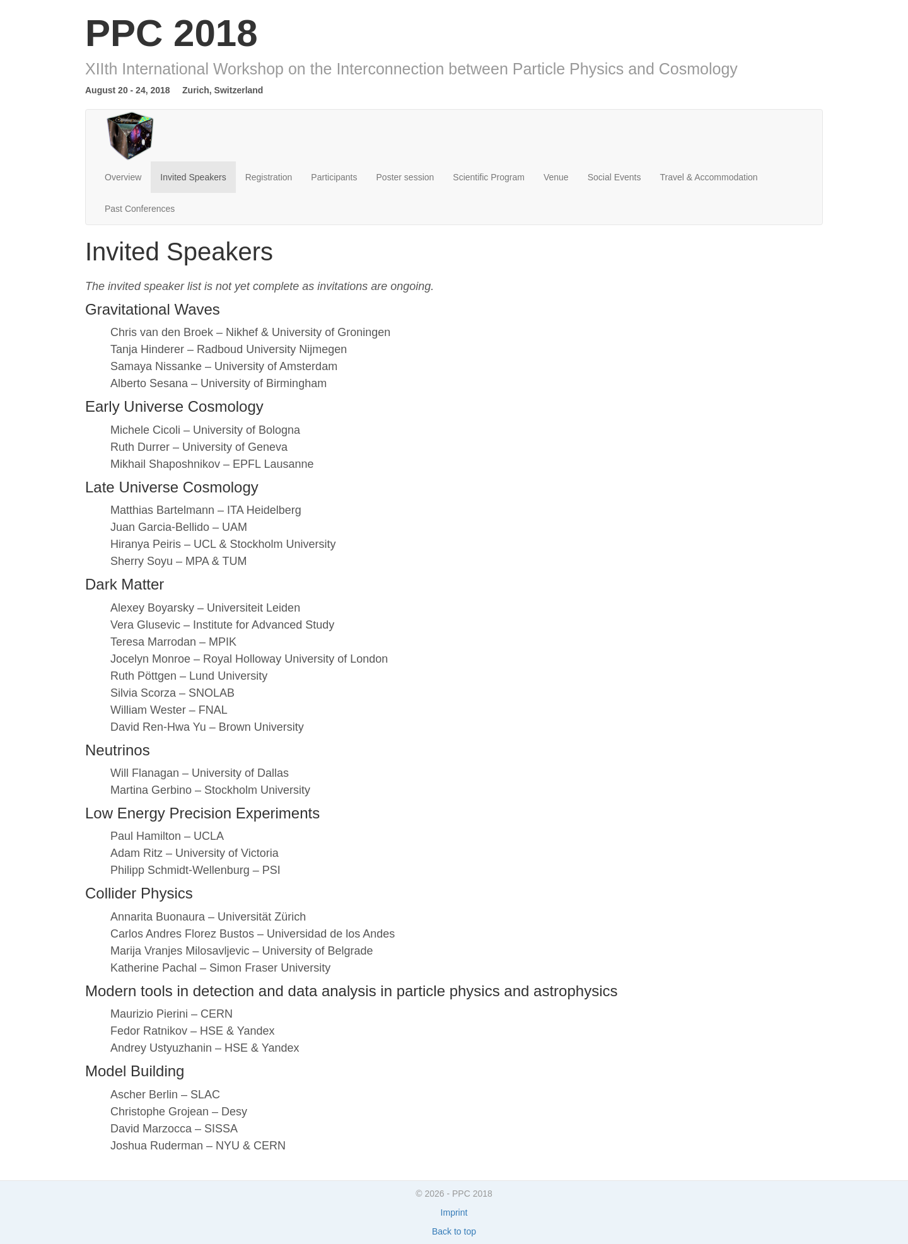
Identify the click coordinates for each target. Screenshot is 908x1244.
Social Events (614, 177)
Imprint (454, 1212)
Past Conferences (140, 209)
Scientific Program (489, 177)
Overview (123, 177)
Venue (556, 177)
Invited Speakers (193, 177)
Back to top (454, 1231)
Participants (334, 177)
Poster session (405, 177)
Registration (269, 177)
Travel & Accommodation (708, 177)
